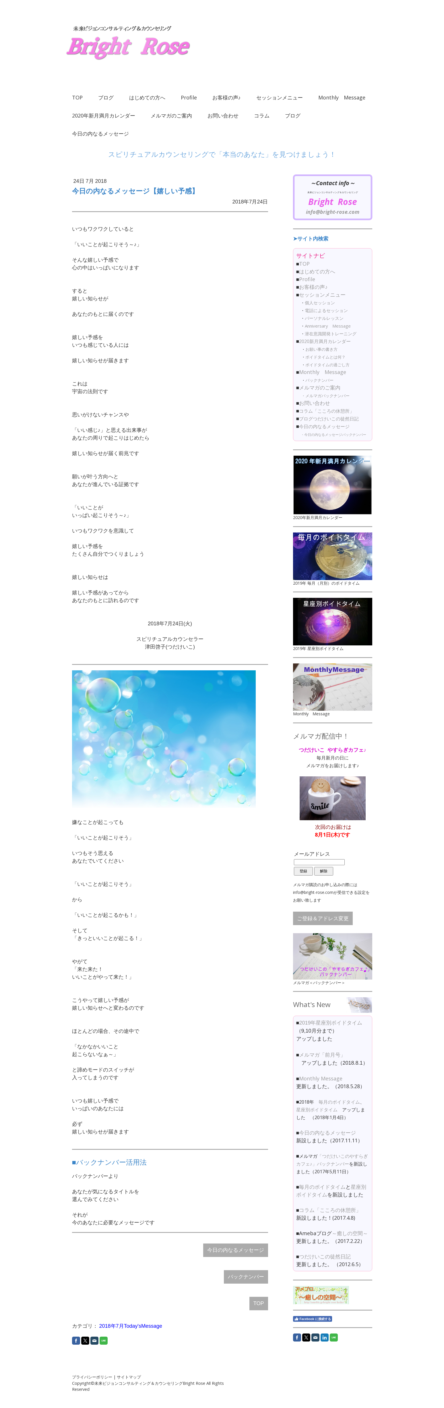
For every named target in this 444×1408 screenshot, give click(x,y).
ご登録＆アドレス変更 (323, 918)
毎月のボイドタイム (339, 1102)
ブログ (106, 97)
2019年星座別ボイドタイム (330, 1023)
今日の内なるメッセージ (100, 133)
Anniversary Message (328, 326)
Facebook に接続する (312, 1319)
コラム (261, 115)
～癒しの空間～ (350, 1233)
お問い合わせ (223, 115)
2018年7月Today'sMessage (130, 1326)
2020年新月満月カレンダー (103, 115)
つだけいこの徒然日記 (325, 1256)
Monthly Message (341, 97)
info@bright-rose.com (332, 211)
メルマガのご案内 (171, 115)
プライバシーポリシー (92, 1377)
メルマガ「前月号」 (322, 1054)
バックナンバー (246, 1277)
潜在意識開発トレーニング (330, 333)
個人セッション (320, 303)
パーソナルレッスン (324, 318)
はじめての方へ (147, 97)
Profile (189, 97)
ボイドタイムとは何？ (325, 357)
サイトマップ (129, 1377)
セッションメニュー (279, 97)
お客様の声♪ (226, 97)
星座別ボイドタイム (317, 1110)
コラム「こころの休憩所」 (326, 411)
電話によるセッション (326, 310)
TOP (77, 97)
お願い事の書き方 (321, 349)
